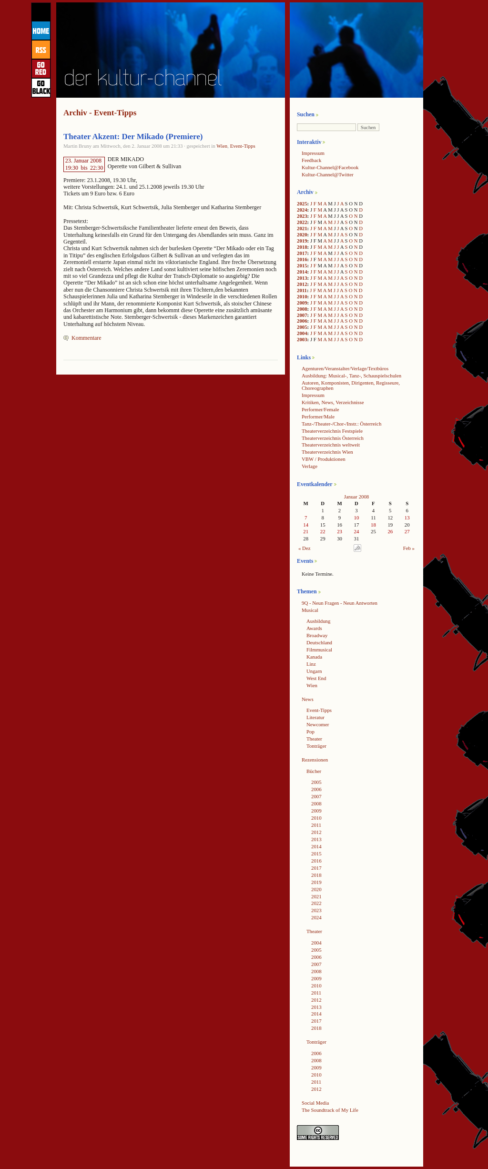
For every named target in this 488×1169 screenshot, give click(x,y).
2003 (302, 339)
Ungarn (314, 671)
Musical (310, 610)
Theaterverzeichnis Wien (327, 452)
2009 (302, 302)
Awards (314, 628)
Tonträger (316, 746)
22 (322, 531)
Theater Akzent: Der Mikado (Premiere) (133, 136)
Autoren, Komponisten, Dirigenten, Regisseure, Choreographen (351, 385)
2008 (302, 309)
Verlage (309, 466)
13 (407, 517)
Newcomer (317, 724)
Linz (311, 664)
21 (305, 531)
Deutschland (319, 642)
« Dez (304, 548)
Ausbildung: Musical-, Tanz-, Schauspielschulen (351, 375)
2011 (302, 290)
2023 (302, 216)
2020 (302, 234)
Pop (310, 731)
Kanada (314, 657)
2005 (302, 327)
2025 (302, 203)
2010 (302, 296)
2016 (302, 259)
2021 (302, 228)
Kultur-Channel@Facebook (330, 167)
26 (390, 531)
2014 (302, 271)
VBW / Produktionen (324, 459)
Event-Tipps (242, 146)
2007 (302, 315)
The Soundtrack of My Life (330, 1110)
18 (373, 525)
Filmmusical (319, 649)
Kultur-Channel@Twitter (328, 174)
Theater (314, 739)
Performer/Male (318, 416)
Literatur (315, 717)
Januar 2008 (356, 496)
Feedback (311, 160)
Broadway (316, 635)
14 (305, 525)
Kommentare (86, 338)
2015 (302, 265)
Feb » (409, 548)
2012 (302, 284)
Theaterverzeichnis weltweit (331, 444)
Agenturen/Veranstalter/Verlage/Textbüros (345, 368)
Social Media (315, 1103)
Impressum (313, 153)
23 (339, 531)
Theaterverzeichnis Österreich (333, 438)
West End (316, 678)
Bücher (313, 771)
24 (356, 531)
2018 (302, 247)
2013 (302, 278)
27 (407, 531)
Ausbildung (318, 621)
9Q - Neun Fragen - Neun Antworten (339, 603)
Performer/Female (320, 409)
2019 (302, 241)
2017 (302, 253)
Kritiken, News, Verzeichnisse (333, 402)
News (308, 699)
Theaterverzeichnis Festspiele (332, 431)
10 (356, 517)
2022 (302, 222)
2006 (302, 321)
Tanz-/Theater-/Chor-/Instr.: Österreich (341, 424)
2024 (302, 210)
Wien (221, 146)
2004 (302, 333)
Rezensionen (315, 759)
